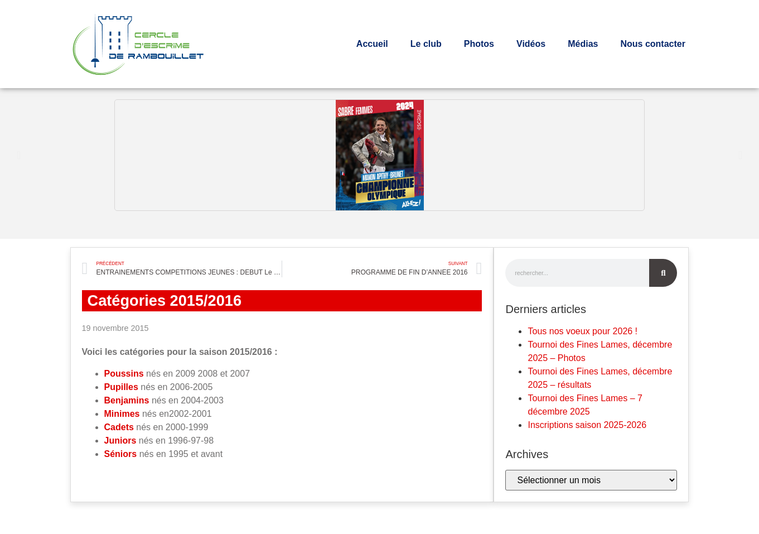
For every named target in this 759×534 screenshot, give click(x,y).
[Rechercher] (663, 273)
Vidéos (530, 44)
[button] (19, 155)
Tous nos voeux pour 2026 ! (582, 331)
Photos (479, 44)
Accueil (372, 44)
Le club (426, 44)
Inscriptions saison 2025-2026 (587, 425)
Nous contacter (652, 44)
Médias (583, 44)
